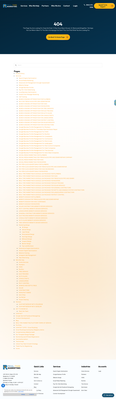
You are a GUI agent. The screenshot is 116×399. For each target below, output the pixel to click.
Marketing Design (24, 225)
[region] (20, 392)
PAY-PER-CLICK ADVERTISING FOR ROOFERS (33, 171)
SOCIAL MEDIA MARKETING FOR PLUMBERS (33, 155)
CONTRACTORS (24, 290)
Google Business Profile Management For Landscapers (35, 143)
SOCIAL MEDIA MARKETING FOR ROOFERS (32, 162)
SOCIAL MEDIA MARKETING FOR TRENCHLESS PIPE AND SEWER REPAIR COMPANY (45, 157)
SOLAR (21, 288)
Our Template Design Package (25, 334)
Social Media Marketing (26, 80)
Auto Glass (84, 390)
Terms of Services (38, 393)
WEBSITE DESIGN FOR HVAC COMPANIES (32, 202)
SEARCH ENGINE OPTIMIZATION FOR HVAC (33, 104)
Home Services (23, 262)
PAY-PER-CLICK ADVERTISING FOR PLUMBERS (34, 164)
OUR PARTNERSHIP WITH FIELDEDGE (31, 304)
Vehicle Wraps (26, 230)
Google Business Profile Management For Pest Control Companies (39, 146)
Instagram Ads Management (27, 255)
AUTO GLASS (23, 276)
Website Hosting (24, 253)
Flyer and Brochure (27, 246)
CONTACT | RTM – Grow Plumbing (26, 327)
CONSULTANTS (24, 278)
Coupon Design (26, 241)
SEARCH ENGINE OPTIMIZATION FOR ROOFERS (34, 106)
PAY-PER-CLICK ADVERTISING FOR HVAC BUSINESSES (36, 169)
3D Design (25, 227)
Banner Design (26, 243)
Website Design (23, 85)
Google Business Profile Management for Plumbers (34, 127)
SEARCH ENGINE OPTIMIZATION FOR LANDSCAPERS (36, 118)
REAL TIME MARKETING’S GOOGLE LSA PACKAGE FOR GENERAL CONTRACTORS (45, 188)
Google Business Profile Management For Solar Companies (37, 148)
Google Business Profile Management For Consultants (35, 136)
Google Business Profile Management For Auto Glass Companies (39, 153)
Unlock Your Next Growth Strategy (27, 344)
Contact (36, 384)
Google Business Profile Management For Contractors (35, 139)
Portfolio (19, 325)
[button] (87, 6)
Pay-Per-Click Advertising (27, 90)
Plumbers (22, 264)
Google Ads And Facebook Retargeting (28, 316)
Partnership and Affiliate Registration (27, 337)
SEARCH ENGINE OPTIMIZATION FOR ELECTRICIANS (36, 111)
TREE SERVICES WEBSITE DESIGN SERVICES (33, 222)
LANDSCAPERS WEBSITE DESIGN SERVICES (33, 211)
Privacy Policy (20, 73)
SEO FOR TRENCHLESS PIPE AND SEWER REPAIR (34, 101)
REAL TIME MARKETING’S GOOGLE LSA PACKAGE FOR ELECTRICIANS (41, 183)
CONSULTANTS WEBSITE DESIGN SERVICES (33, 218)
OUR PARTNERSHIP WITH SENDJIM (30, 306)
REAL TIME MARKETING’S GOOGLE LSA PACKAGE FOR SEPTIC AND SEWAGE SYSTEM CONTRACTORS (51, 190)
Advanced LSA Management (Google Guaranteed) (34, 83)
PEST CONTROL (24, 283)
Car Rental (22, 297)
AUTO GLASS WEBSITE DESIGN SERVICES (32, 220)
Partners (18, 302)
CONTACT (19, 313)
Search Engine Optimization (27, 78)
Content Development (23, 318)
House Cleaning (23, 299)
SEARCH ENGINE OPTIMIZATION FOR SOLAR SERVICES (37, 122)
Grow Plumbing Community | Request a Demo (30, 330)
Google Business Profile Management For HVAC (34, 132)
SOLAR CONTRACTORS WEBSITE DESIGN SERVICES (35, 206)
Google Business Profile (26, 87)
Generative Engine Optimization (29, 248)
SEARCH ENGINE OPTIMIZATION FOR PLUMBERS (34, 99)
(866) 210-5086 (8, 378)
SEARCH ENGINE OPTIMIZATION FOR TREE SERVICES (36, 108)
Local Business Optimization (27, 92)
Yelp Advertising (24, 257)
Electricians (84, 387)
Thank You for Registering (24, 346)
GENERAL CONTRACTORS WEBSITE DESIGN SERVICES (36, 213)
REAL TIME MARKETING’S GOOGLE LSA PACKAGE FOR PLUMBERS (40, 174)
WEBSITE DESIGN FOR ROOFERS (29, 204)
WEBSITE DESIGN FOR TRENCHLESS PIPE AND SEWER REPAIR (39, 199)
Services (18, 76)
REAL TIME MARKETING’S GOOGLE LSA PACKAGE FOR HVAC (38, 176)
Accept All (31, 394)
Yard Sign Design (27, 237)
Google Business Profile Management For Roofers (34, 134)
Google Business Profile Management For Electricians (35, 141)
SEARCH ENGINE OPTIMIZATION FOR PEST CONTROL (36, 120)
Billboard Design (27, 239)
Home (18, 348)
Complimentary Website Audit (25, 332)
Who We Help (20, 260)
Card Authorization (22, 339)
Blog (17, 320)
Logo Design (25, 232)
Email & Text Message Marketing (29, 94)
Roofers (21, 269)
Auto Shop (22, 295)
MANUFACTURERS (25, 292)
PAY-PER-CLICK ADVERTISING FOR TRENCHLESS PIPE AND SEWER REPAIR (43, 167)
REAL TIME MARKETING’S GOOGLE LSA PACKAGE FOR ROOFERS (39, 181)
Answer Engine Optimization (28, 250)
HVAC (21, 267)
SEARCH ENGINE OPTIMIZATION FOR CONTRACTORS (36, 125)
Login (99, 371)
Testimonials (20, 341)
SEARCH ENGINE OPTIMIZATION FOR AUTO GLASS (35, 113)
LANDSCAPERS (23, 281)
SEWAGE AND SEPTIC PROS (28, 285)
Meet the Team (23, 311)
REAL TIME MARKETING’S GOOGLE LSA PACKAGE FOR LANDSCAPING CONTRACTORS (46, 192)
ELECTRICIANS (23, 274)
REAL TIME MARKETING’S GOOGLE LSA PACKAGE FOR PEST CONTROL (41, 195)
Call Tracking (23, 97)
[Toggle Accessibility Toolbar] (3, 386)
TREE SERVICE (23, 271)
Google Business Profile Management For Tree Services (36, 150)
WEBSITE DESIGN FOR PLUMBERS (29, 197)
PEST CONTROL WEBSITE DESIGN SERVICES (33, 208)
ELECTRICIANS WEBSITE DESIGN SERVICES (33, 215)
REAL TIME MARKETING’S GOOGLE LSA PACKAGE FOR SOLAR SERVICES (42, 185)
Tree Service (84, 384)
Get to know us (38, 380)
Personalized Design (28, 234)
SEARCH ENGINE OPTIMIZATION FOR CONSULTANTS (36, 115)
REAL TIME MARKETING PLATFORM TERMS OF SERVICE (33, 323)
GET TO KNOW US (22, 309)
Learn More (21, 391)
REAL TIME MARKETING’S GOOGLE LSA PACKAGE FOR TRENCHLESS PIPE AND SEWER (46, 178)
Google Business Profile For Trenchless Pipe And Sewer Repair (38, 129)
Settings (23, 394)
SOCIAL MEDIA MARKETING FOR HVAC (31, 160)
